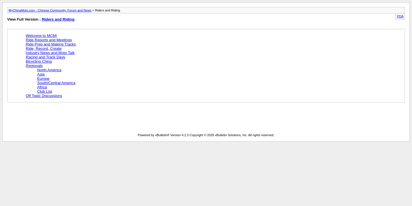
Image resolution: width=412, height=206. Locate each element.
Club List (44, 91)
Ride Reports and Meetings (49, 40)
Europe (43, 78)
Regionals (34, 66)
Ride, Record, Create (44, 48)
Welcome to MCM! (41, 35)
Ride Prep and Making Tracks (51, 44)
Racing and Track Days (45, 57)
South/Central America (56, 83)
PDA (400, 16)
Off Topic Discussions (44, 96)
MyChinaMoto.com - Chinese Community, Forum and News (50, 10)
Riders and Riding (58, 19)
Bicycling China (39, 61)
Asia (41, 74)
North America (49, 70)
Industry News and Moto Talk (50, 53)
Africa (42, 87)
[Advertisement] (111, 119)
